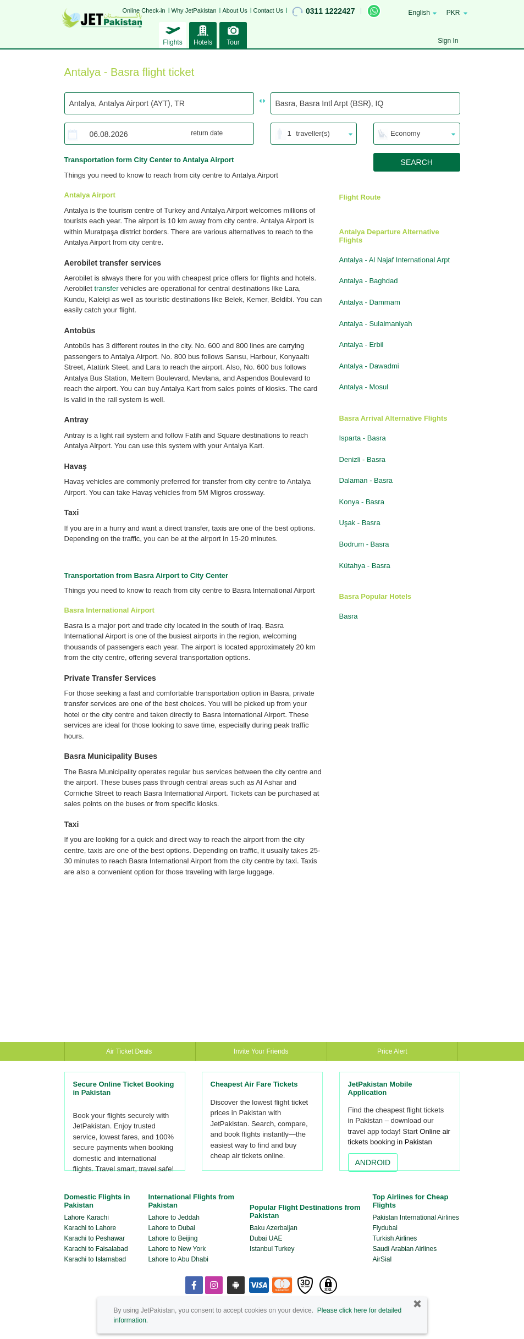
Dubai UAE (266, 1238)
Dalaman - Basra (366, 480)
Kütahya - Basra (364, 565)
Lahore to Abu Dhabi (178, 1259)
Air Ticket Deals (130, 1051)
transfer (106, 288)
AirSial (381, 1259)
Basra (348, 616)
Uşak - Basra (359, 523)
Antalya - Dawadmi (369, 366)
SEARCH (417, 162)
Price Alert (392, 1051)
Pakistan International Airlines (415, 1217)
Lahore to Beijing (172, 1238)
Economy (405, 133)
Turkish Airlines (394, 1238)
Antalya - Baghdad (368, 281)
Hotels (203, 34)
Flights (173, 34)
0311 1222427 (323, 11)
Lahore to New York (177, 1249)
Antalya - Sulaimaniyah (375, 323)
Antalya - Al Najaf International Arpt (394, 260)
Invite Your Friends (261, 1051)
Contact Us (268, 10)
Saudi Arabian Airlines (404, 1249)
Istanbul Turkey (272, 1249)
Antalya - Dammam (369, 302)
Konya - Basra (361, 502)
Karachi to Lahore (90, 1228)
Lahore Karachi (86, 1217)
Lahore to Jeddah (173, 1217)
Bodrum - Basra (364, 544)
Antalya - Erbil (361, 344)
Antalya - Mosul (364, 387)
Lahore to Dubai (171, 1228)
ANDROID (373, 1162)
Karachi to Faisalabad (96, 1249)
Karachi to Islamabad (95, 1259)
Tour (233, 34)
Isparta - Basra (362, 438)
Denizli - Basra (362, 459)
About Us (234, 10)
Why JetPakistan (194, 10)
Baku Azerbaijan (273, 1228)
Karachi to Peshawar (94, 1238)
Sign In (448, 41)
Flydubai (384, 1228)
